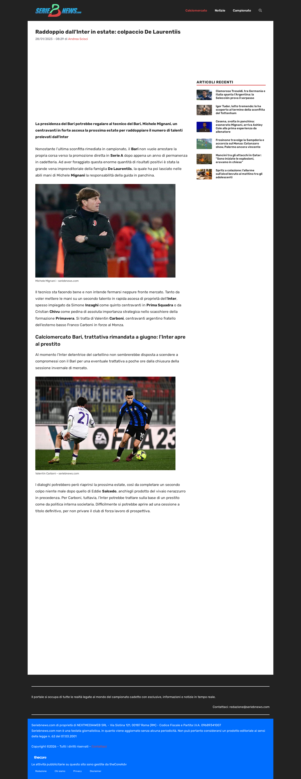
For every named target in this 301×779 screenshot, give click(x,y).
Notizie (220, 10)
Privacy (77, 771)
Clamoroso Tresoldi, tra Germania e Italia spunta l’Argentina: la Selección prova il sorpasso (240, 94)
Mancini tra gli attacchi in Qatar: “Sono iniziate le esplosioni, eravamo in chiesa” (238, 158)
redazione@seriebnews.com (249, 707)
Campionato (242, 10)
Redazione (41, 771)
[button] (260, 10)
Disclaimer (95, 771)
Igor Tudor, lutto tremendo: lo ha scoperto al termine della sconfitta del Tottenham (240, 109)
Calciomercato (196, 10)
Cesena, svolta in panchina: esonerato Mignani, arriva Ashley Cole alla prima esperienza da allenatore (239, 126)
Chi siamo (60, 771)
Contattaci (99, 746)
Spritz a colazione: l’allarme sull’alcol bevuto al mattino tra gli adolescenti (239, 174)
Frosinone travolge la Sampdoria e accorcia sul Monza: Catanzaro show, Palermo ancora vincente (240, 143)
